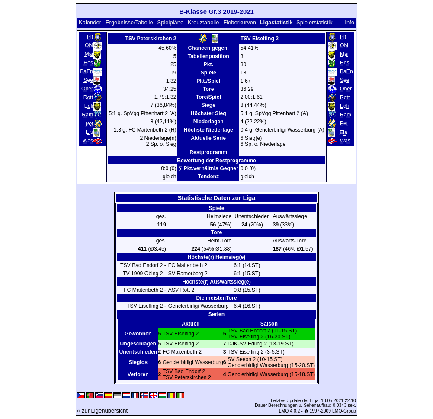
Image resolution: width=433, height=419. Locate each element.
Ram (87, 115)
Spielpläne (170, 22)
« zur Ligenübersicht (102, 410)
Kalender (90, 22)
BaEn (86, 71)
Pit (90, 37)
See (88, 80)
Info (349, 22)
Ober (87, 89)
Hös (88, 63)
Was (88, 141)
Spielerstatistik (315, 22)
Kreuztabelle (203, 22)
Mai (88, 54)
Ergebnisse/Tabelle (129, 22)
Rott (88, 97)
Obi (89, 45)
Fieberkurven (239, 22)
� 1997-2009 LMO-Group (330, 411)
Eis (89, 132)
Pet (344, 123)
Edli (88, 106)
